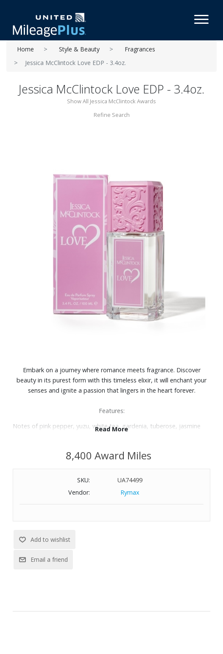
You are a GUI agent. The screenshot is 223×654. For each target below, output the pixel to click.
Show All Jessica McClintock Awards (111, 101)
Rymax (129, 492)
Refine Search (112, 115)
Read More (111, 429)
